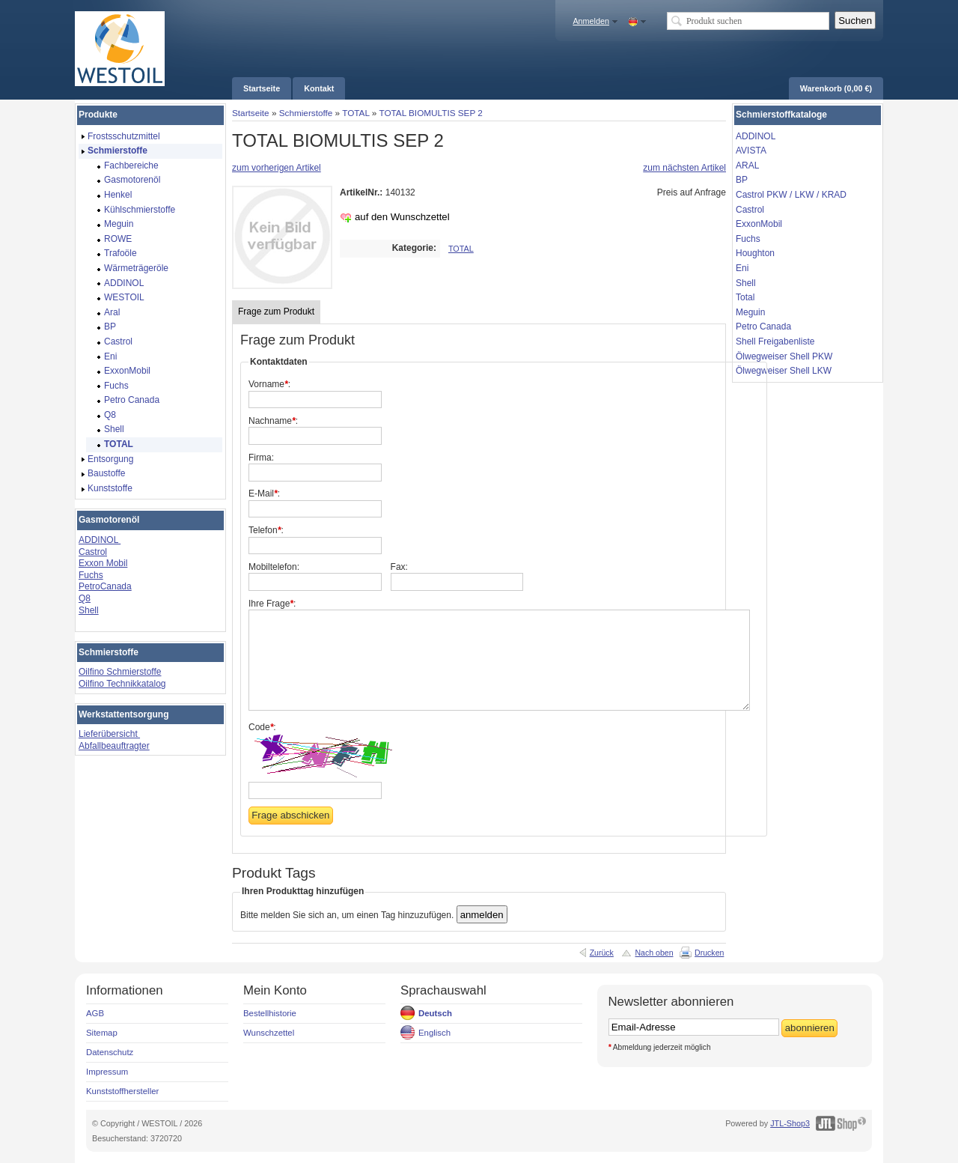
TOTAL (355, 113)
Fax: (399, 567)
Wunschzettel (268, 1032)
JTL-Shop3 (790, 1123)
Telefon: (266, 530)
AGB (95, 1013)
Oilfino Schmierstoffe (120, 671)
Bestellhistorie (269, 1013)
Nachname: (273, 421)
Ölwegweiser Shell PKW (784, 356)
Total (745, 297)
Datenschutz (109, 1052)
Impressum (107, 1071)
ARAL (747, 165)
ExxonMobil (759, 224)
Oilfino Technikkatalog (122, 683)
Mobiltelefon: (273, 567)
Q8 (85, 598)
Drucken (709, 952)
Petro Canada (763, 326)
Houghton (755, 253)
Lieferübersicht (109, 734)
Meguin (750, 312)
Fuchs (91, 575)
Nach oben (654, 952)
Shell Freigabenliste (775, 341)
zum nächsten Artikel (684, 168)
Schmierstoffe (306, 113)
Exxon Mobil (103, 563)
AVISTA (751, 150)
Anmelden (591, 20)
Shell (89, 610)
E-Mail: (264, 493)
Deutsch (435, 1013)
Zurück (602, 952)
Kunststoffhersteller (122, 1091)
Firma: (261, 457)
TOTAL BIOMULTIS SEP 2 (430, 113)
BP (742, 179)
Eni (742, 268)
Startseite (250, 113)
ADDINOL (99, 540)
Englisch (434, 1032)
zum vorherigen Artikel (276, 168)
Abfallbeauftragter (114, 746)
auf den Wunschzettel (402, 216)
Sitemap (102, 1032)
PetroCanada (105, 586)
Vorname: (269, 384)
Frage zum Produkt (276, 311)
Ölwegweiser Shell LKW (784, 370)
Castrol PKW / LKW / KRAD (791, 194)
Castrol (93, 552)
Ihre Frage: (272, 603)
